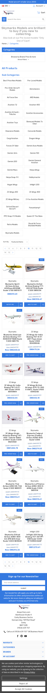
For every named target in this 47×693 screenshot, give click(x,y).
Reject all (23, 683)
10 (29, 249)
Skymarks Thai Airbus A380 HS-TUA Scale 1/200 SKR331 (12, 486)
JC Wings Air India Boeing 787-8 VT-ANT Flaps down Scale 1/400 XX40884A (34, 339)
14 (5, 253)
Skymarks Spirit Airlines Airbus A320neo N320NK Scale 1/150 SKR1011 (12, 287)
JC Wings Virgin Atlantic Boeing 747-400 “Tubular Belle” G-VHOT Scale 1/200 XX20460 (12, 437)
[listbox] (19, 242)
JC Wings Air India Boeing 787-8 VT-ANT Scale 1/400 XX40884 (12, 388)
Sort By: (6, 242)
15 (9, 253)
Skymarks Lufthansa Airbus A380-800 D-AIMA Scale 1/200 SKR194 (34, 487)
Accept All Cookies (23, 689)
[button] (23, 58)
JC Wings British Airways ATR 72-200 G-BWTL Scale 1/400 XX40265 (34, 388)
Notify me (10, 304)
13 (40, 249)
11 (32, 249)
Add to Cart (32, 304)
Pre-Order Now (32, 355)
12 (36, 249)
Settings (23, 678)
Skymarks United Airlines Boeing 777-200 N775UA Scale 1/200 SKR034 (34, 287)
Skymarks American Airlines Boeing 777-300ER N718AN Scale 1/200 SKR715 (12, 338)
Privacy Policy (29, 672)
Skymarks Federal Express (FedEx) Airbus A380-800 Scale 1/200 (34, 436)
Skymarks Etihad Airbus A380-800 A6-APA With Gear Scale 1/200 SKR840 (12, 538)
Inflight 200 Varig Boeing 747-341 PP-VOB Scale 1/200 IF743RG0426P (34, 538)
